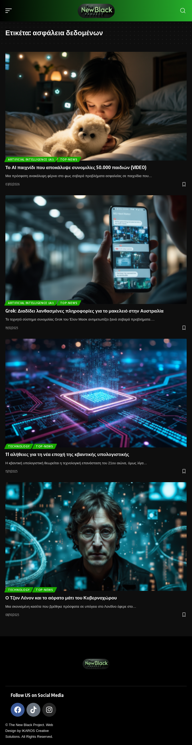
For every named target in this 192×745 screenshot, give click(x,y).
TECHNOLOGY (19, 446)
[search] (183, 10)
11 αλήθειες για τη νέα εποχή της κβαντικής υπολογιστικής (67, 454)
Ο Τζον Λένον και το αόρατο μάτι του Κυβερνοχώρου (61, 597)
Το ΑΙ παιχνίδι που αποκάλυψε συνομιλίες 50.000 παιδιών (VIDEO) (75, 167)
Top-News (69, 159)
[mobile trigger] (9, 11)
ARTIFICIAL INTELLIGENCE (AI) (31, 159)
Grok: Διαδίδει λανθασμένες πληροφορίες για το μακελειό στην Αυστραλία (84, 311)
